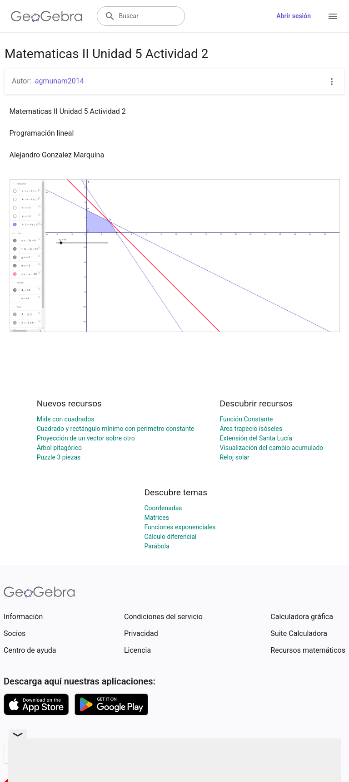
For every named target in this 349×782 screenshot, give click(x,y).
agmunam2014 (59, 81)
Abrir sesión (293, 16)
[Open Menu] (332, 16)
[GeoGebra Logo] (46, 16)
